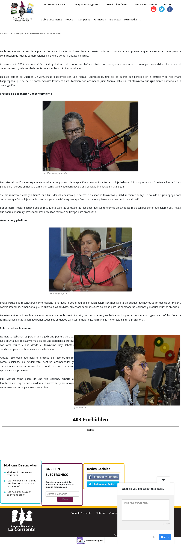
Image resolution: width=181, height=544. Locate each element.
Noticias (70, 19)
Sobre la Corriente (51, 19)
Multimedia (130, 19)
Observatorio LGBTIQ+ (145, 4)
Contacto (167, 4)
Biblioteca (115, 19)
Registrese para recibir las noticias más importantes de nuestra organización (60, 484)
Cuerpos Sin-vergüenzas (87, 4)
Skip (154, 537)
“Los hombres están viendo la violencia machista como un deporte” (21, 483)
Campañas (84, 19)
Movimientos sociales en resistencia (20, 473)
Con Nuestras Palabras (55, 4)
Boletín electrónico (117, 4)
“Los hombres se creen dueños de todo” (19, 493)
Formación (100, 19)
